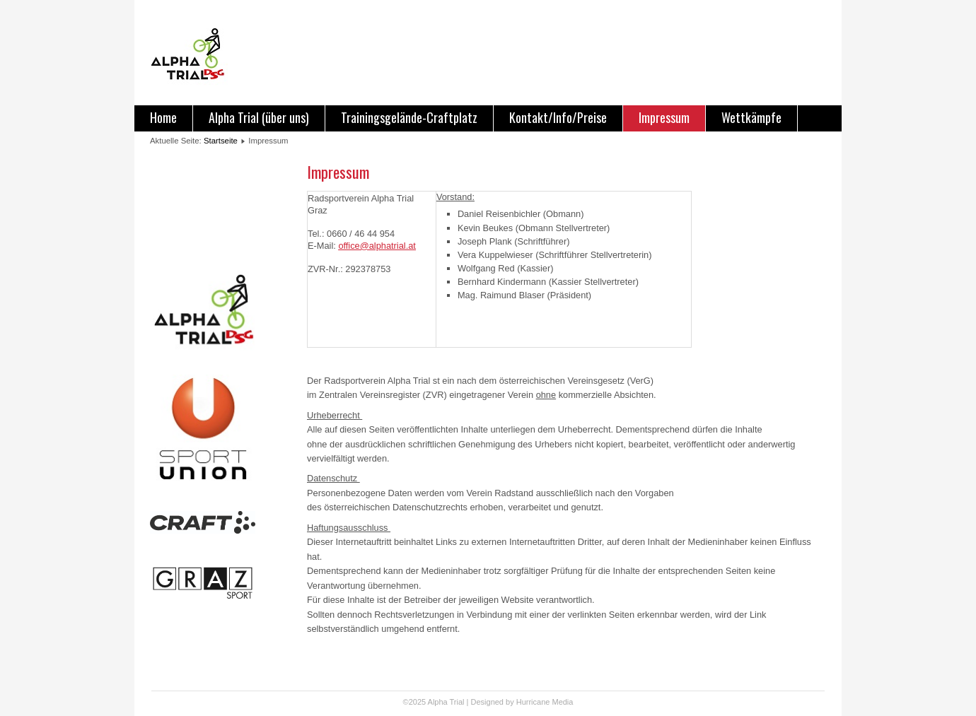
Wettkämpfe (751, 117)
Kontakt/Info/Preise (558, 117)
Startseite (221, 140)
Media (562, 702)
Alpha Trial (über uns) (259, 117)
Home (163, 117)
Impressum (664, 117)
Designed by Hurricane (511, 702)
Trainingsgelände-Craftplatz (409, 117)
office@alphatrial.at (377, 245)
